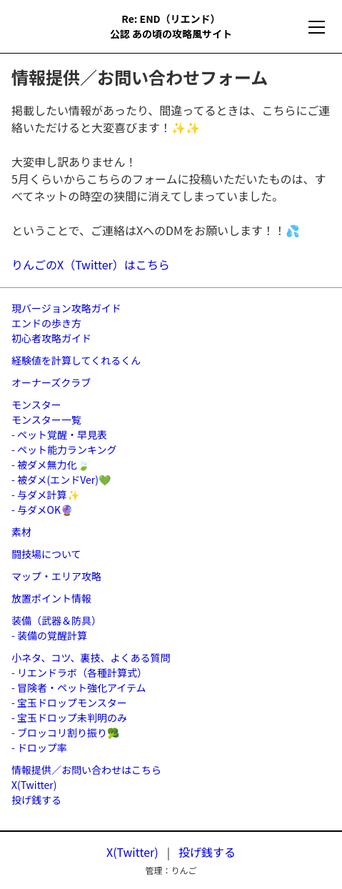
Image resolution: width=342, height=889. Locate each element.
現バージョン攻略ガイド (66, 308)
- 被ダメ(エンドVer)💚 (61, 479)
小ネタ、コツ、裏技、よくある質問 (90, 657)
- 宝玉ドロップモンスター (69, 702)
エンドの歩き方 (46, 323)
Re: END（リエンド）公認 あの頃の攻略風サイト (171, 26)
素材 (21, 532)
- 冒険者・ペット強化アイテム (78, 687)
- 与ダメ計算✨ (45, 494)
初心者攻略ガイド (51, 338)
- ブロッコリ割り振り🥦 (65, 732)
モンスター (36, 404)
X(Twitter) (34, 785)
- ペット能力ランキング (64, 449)
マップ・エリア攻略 (56, 576)
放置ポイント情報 (51, 598)
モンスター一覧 (46, 419)
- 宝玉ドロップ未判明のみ (69, 717)
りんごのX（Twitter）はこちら (90, 264)
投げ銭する (36, 800)
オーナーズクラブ (51, 382)
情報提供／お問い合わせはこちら (86, 770)
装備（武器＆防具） (56, 620)
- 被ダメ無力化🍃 (50, 464)
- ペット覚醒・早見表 (59, 434)
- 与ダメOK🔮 (42, 509)
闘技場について (46, 554)
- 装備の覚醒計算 (49, 635)
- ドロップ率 (39, 747)
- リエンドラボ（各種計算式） (79, 672)
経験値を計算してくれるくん (76, 360)
